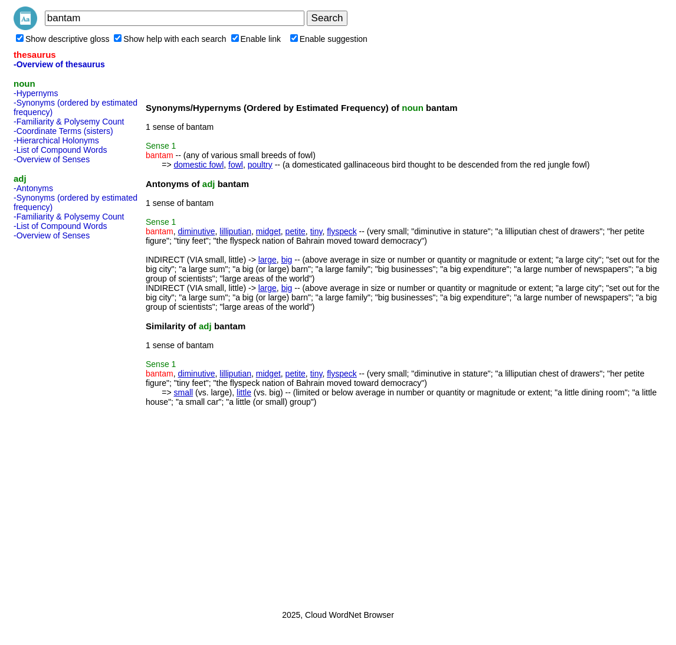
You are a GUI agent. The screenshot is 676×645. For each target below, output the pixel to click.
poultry (260, 164)
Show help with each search (170, 39)
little (244, 392)
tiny (316, 231)
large (267, 259)
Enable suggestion (328, 39)
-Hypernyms (36, 93)
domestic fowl (198, 164)
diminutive (196, 231)
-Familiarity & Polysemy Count (69, 121)
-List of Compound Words (60, 150)
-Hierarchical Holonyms (56, 140)
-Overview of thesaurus (59, 64)
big (287, 259)
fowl (235, 164)
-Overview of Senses (52, 159)
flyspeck (342, 231)
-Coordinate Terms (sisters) (63, 131)
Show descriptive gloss (62, 39)
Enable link (256, 39)
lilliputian (235, 231)
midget (268, 231)
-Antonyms (33, 188)
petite (296, 231)
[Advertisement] (61, 421)
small (183, 392)
